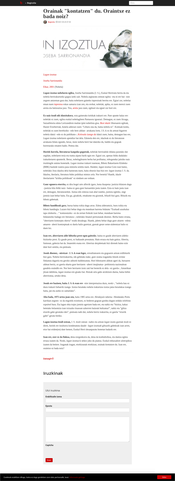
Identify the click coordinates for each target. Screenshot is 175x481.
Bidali (49, 460)
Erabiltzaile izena (54, 396)
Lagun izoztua (50, 74)
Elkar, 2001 (48, 87)
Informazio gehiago (77, 477)
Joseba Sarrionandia (52, 80)
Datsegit (48, 358)
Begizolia (31, 2)
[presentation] (63, 451)
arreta (75, 108)
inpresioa (58, 104)
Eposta (49, 406)
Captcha (49, 445)
